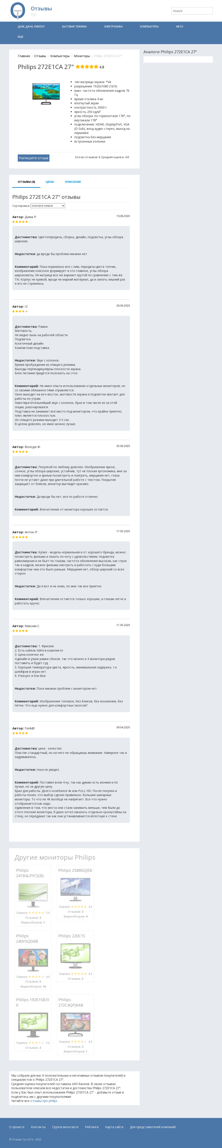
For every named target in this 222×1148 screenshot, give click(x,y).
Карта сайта (114, 1127)
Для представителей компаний (153, 1127)
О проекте (16, 1127)
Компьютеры (149, 26)
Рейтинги (92, 1127)
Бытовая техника (74, 26)
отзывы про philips (43, 1101)
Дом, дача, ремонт (31, 26)
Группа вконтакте (65, 1127)
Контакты (38, 1127)
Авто (179, 26)
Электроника (113, 26)
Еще (20, 37)
